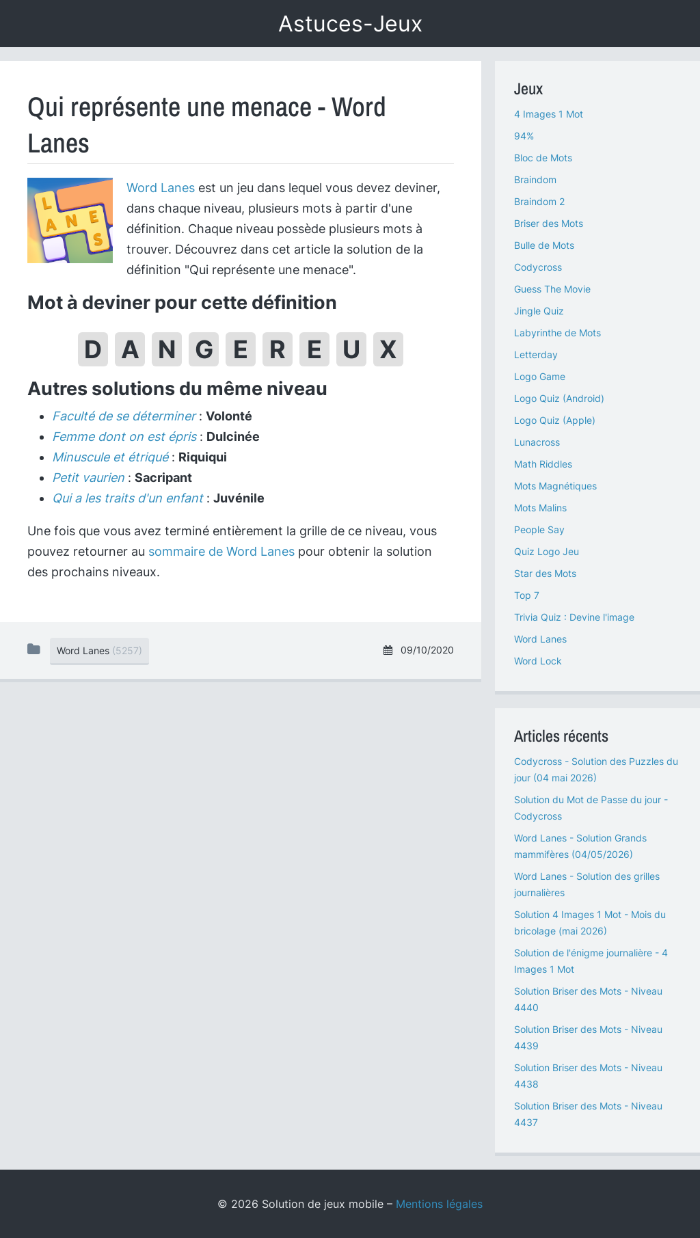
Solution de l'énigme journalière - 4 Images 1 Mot (591, 961)
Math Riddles (543, 464)
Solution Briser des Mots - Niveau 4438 (588, 1076)
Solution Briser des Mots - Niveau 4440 (588, 999)
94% (524, 136)
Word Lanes (160, 187)
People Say (539, 529)
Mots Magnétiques (555, 486)
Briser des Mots (548, 223)
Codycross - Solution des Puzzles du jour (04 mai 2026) (596, 769)
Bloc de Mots (543, 157)
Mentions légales (439, 1204)
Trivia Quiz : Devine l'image (574, 617)
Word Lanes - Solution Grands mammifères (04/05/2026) (580, 846)
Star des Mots (545, 573)
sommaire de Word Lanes (221, 551)
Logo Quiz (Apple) (554, 420)
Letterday (536, 354)
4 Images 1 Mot (548, 114)
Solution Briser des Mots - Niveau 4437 (588, 1114)
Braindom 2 (539, 201)
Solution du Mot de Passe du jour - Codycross (591, 808)
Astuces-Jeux (350, 23)
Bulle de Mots (544, 245)
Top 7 (526, 595)
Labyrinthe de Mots (557, 332)
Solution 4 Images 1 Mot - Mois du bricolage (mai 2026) (590, 923)
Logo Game (539, 376)
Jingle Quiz (539, 311)
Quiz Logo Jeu (546, 551)
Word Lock (538, 661)
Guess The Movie (552, 289)
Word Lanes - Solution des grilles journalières (587, 884)
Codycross (538, 267)
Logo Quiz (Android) (559, 398)
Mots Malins (540, 507)
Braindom (535, 179)
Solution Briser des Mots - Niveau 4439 (588, 1037)
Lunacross (537, 442)
